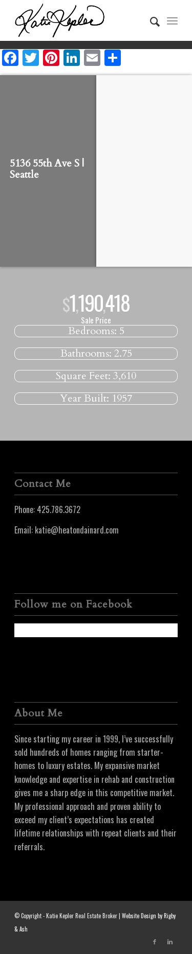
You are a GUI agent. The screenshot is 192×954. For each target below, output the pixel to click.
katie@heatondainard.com (77, 530)
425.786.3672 (58, 509)
